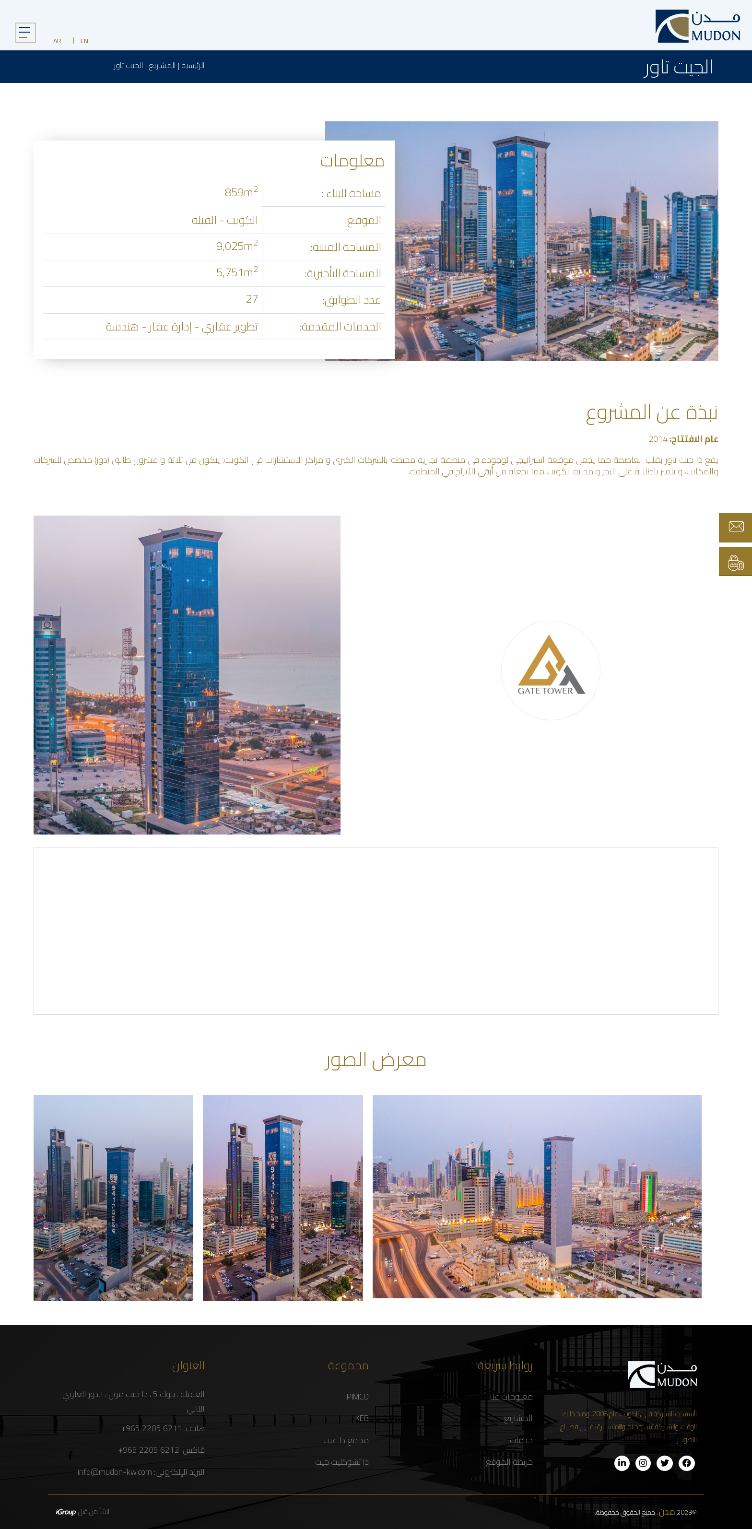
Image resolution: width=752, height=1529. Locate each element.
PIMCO (358, 1396)
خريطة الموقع (509, 1462)
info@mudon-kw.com (115, 1472)
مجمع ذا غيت (346, 1440)
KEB (362, 1418)
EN (84, 41)
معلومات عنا (511, 1396)
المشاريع (162, 65)
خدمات (521, 1440)
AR (57, 41)
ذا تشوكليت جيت (342, 1462)
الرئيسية (192, 65)
